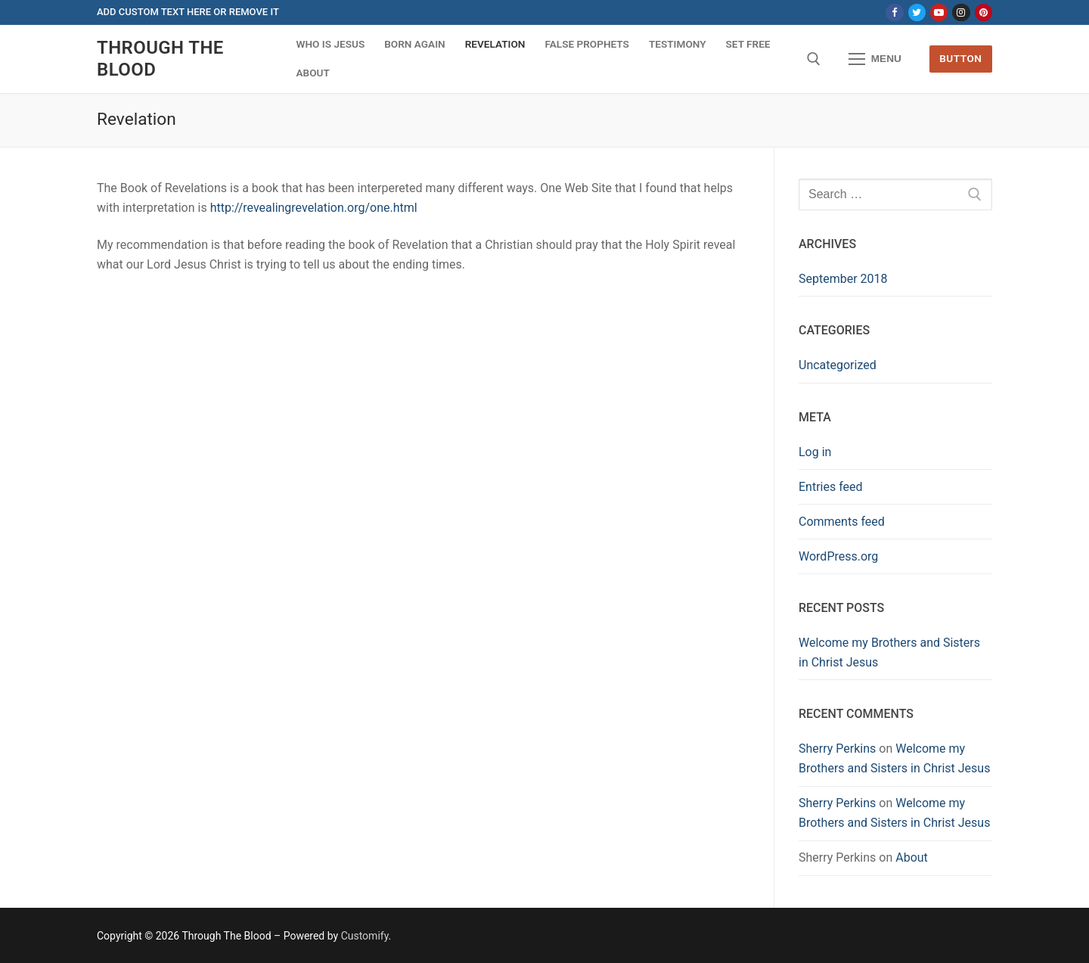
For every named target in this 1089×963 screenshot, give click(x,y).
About (911, 857)
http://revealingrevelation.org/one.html (313, 207)
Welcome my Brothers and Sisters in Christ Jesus (889, 652)
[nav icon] (875, 59)
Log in (815, 452)
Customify (365, 936)
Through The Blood (160, 58)
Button (960, 58)
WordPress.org (838, 556)
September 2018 (843, 279)
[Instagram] (961, 12)
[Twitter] (917, 12)
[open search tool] (814, 59)
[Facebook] (894, 12)
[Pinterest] (983, 12)
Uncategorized (837, 365)
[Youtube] (939, 12)
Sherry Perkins (837, 748)
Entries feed (831, 487)
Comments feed (842, 521)
